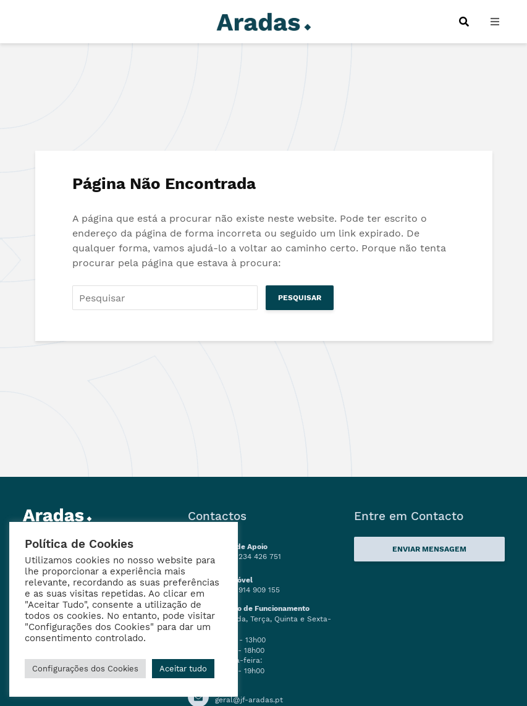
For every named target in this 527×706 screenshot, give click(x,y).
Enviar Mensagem (429, 549)
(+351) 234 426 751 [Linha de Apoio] (248, 556)
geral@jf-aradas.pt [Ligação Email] (249, 699)
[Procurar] (464, 21)
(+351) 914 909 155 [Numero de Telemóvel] (247, 590)
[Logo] (263, 21)
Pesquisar (299, 297)
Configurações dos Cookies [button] (85, 668)
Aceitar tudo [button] (183, 668)
